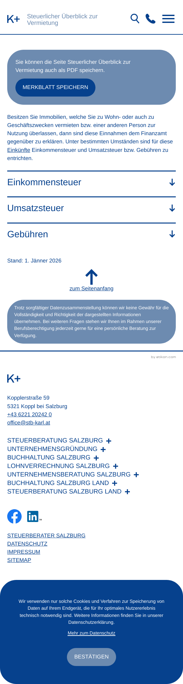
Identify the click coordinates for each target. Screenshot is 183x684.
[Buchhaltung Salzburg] (91, 459)
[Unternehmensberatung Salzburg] (91, 476)
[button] (150, 19)
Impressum (24, 554)
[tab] (91, 182)
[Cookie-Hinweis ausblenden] (91, 657)
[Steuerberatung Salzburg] (91, 442)
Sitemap (19, 562)
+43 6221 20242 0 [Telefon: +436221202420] (29, 416)
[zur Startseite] (13, 19)
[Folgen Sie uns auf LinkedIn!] (35, 518)
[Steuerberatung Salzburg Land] (91, 493)
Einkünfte (18, 150)
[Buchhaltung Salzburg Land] (91, 484)
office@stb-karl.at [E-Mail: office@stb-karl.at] (28, 424)
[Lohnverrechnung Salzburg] (91, 467)
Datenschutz (27, 545)
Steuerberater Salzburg (46, 537)
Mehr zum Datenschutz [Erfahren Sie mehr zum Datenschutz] (92, 633)
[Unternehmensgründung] (91, 451)
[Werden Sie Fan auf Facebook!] (14, 518)
